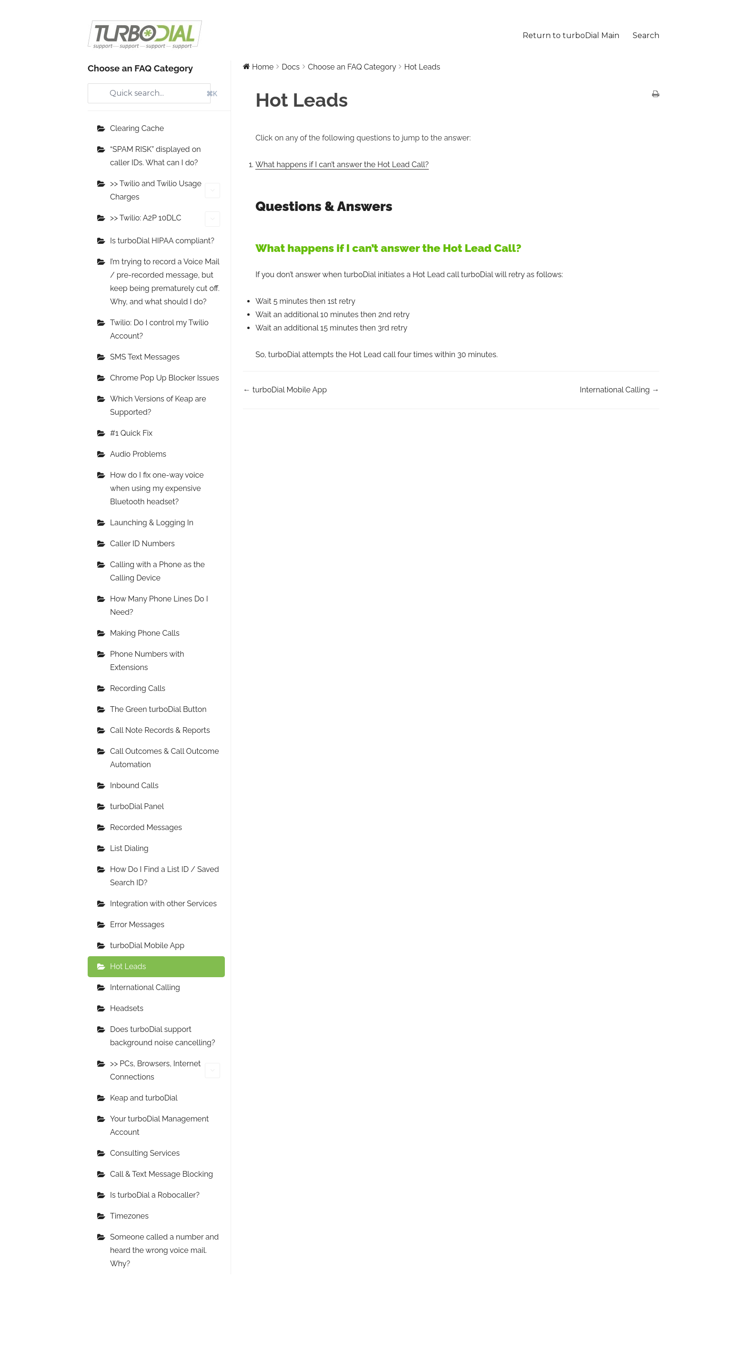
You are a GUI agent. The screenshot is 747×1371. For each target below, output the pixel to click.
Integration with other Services (163, 903)
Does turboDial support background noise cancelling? (162, 1036)
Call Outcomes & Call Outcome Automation (164, 758)
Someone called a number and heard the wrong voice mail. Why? (164, 1250)
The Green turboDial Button (158, 709)
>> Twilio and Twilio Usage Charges (165, 190)
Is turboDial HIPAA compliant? (162, 240)
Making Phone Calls (145, 633)
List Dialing (129, 848)
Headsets (126, 1008)
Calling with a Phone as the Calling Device (157, 571)
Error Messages (137, 924)
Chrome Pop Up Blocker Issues (164, 377)
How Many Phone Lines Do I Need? (159, 605)
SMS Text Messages (145, 356)
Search (646, 35)
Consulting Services (145, 1153)
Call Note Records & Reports (160, 730)
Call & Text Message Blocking (161, 1174)
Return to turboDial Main (571, 35)
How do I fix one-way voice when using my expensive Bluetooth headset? (157, 488)
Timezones (129, 1216)
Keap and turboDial (144, 1097)
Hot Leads (128, 966)
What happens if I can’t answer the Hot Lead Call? (342, 164)
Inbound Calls (134, 785)
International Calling (145, 987)
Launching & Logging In (151, 522)
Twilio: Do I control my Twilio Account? (159, 329)
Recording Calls (137, 688)
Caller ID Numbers (142, 543)
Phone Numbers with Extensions (147, 661)
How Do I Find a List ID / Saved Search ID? (164, 876)
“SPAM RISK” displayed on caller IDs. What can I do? (155, 156)
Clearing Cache (137, 128)
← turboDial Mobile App (285, 389)
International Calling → (619, 389)
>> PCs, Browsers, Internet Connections (165, 1070)
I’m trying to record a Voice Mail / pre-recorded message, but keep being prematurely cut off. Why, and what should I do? (165, 281)
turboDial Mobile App (147, 945)
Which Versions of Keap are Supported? (158, 405)
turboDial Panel (137, 806)
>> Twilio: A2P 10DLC (165, 219)
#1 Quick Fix (131, 433)
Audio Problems (138, 454)
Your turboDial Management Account (159, 1125)
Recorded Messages (146, 827)
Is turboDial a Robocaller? (155, 1195)
